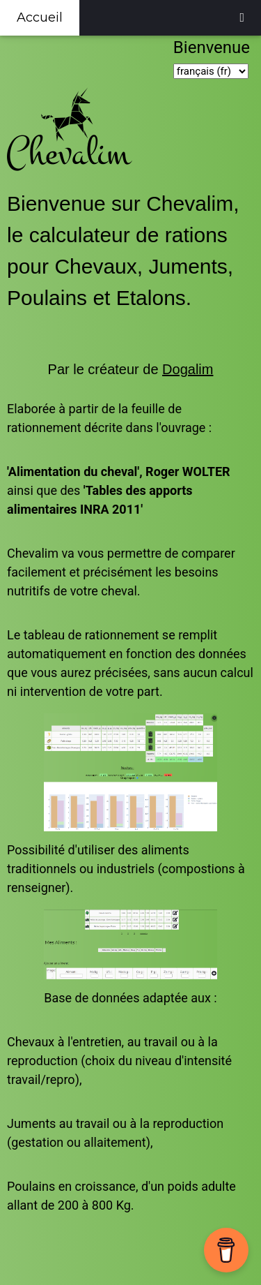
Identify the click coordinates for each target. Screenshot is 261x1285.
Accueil (40, 17)
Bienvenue (213, 47)
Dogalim (187, 369)
